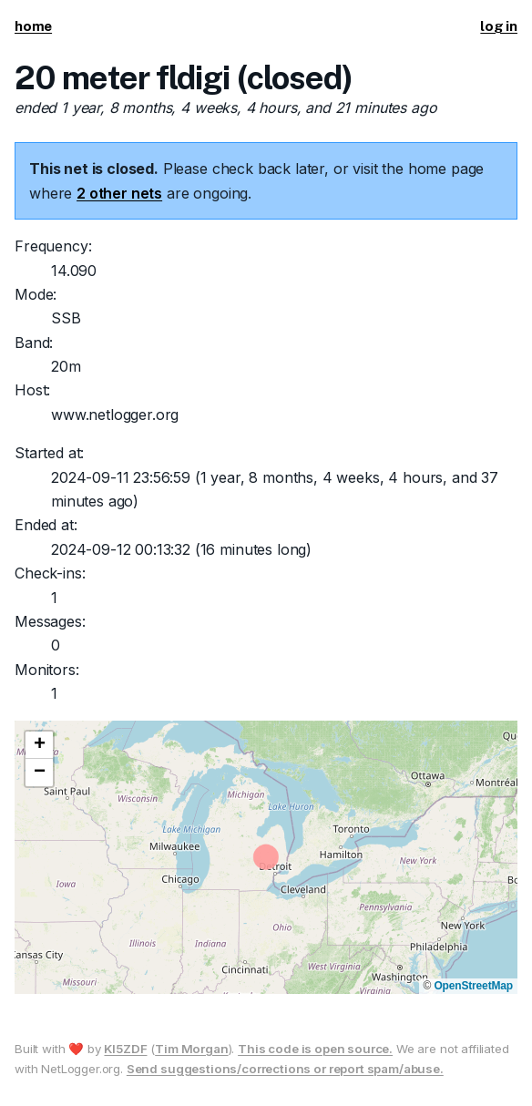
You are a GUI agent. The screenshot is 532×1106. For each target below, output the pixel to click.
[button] (39, 745)
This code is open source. (315, 1048)
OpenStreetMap (473, 985)
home (33, 26)
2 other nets (119, 193)
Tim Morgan (191, 1048)
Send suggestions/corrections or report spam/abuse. (285, 1068)
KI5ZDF (125, 1048)
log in (498, 26)
